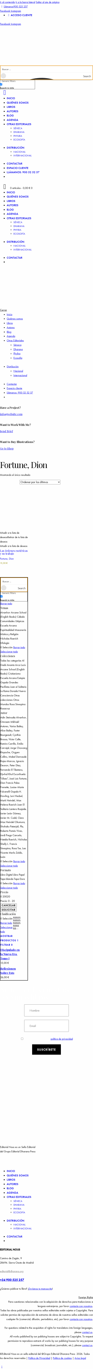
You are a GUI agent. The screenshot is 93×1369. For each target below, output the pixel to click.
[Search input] (46, 69)
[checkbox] (17, 85)
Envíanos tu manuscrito (40, 1288)
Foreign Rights (86, 1297)
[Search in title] (1, 84)
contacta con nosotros (81, 1306)
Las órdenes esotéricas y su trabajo (14, 552)
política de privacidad (62, 1039)
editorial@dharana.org (11, 1271)
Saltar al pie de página (47, 2)
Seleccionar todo (9, 651)
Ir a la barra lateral (25, 2)
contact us (87, 1332)
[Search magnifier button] (89, 76)
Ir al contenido (7, 2)
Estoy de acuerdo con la (47, 1039)
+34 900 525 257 (12, 1280)
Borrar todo (6, 603)
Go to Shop (7, 448)
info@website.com (11, 414)
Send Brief (6, 431)
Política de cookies (62, 1358)
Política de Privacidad (39, 1358)
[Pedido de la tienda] (40, 482)
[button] (14, 537)
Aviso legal (80, 1358)
